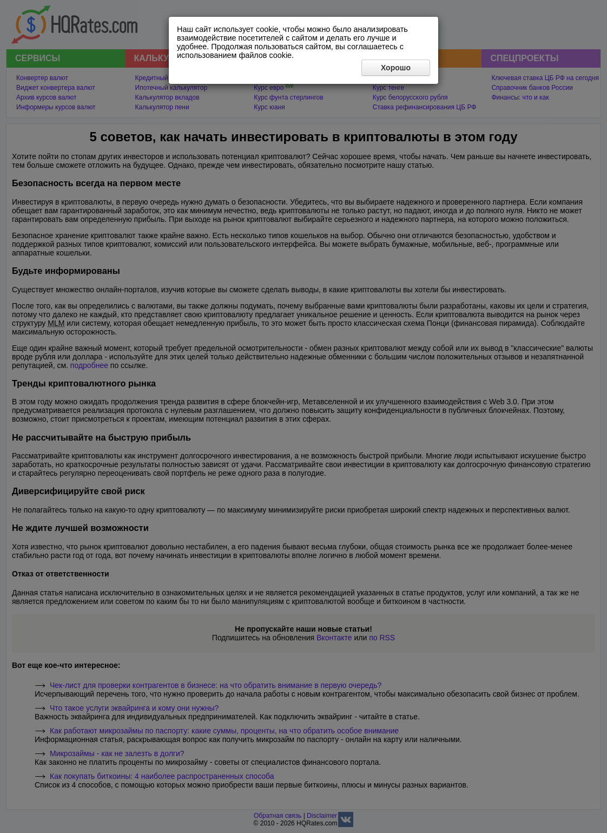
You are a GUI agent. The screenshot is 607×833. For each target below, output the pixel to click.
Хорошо (396, 67)
